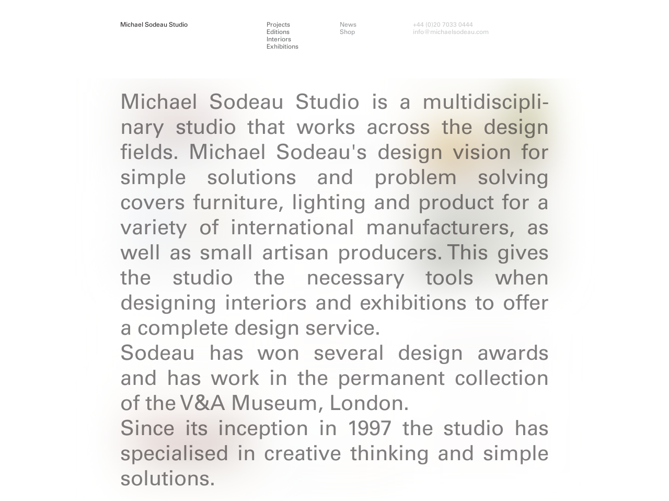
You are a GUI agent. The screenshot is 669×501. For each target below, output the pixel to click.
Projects (278, 24)
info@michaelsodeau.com (451, 32)
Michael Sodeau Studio (154, 24)
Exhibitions (282, 46)
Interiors (279, 39)
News (348, 24)
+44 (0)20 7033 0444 (443, 24)
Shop (347, 32)
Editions (278, 32)
